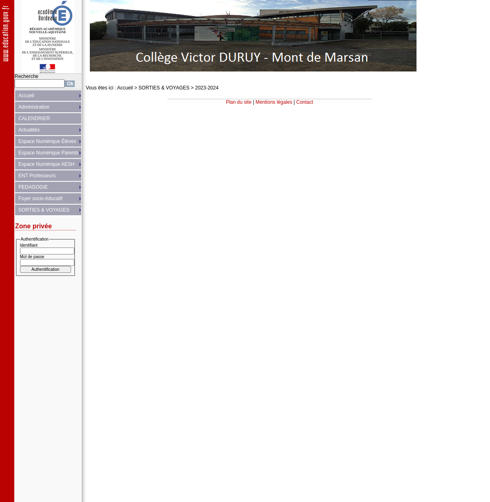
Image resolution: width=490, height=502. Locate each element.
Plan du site (239, 102)
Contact (304, 102)
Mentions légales (274, 102)
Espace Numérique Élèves (47, 141)
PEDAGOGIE (33, 187)
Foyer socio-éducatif (40, 198)
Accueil (26, 95)
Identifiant (29, 245)
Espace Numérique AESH (46, 164)
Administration (33, 107)
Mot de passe (32, 256)
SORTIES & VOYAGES (43, 210)
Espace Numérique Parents (48, 153)
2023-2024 (206, 88)
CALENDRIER (34, 118)
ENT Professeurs (37, 175)
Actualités (29, 130)
